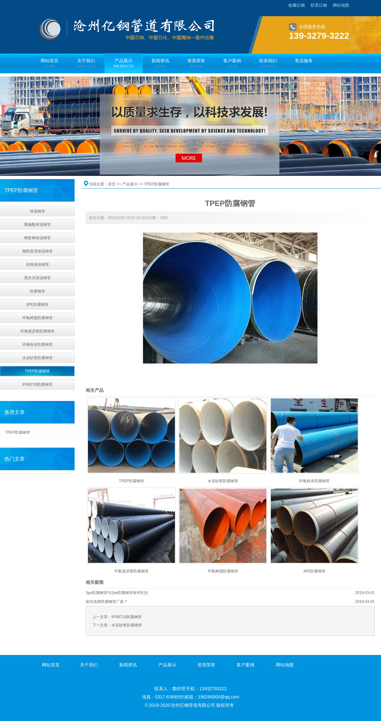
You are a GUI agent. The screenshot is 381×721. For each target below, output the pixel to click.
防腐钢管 (37, 291)
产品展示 (129, 184)
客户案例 (245, 665)
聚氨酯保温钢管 (37, 224)
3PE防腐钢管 (37, 304)
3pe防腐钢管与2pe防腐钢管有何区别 (117, 593)
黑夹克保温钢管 (37, 278)
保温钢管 (37, 211)
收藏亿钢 (296, 5)
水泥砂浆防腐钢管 (37, 358)
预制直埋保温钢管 (37, 251)
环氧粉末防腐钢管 (37, 344)
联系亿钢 (319, 5)
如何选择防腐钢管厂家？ (107, 601)
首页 (112, 184)
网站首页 (51, 665)
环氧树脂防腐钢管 (37, 318)
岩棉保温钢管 (37, 264)
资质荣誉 (206, 665)
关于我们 (89, 665)
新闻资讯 (128, 665)
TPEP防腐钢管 (37, 371)
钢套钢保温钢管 (37, 238)
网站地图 (341, 5)
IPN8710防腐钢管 (37, 384)
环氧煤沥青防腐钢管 (37, 331)
